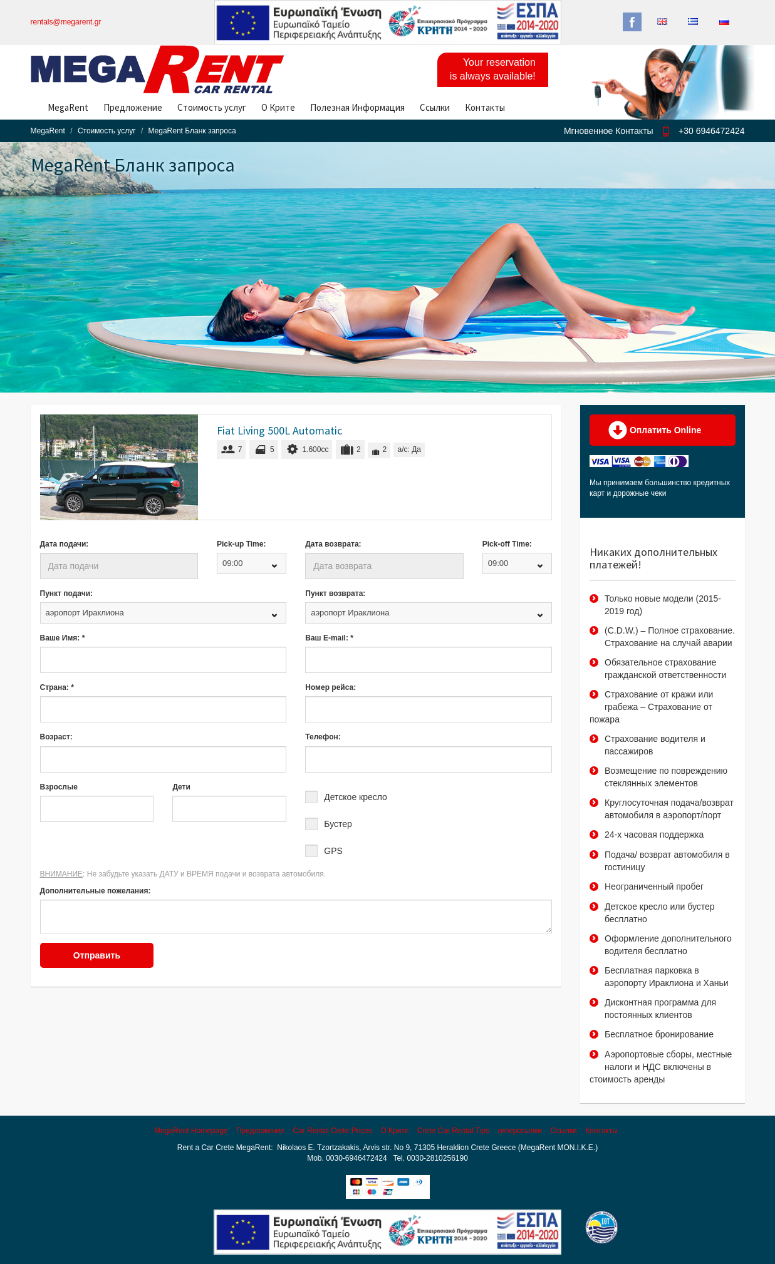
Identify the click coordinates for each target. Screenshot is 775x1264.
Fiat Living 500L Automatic (279, 430)
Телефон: (322, 736)
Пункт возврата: (335, 593)
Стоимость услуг (211, 107)
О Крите (278, 107)
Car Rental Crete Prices (332, 1130)
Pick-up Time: (241, 544)
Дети (181, 787)
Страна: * (57, 687)
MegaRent (68, 107)
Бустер (338, 824)
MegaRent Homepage (190, 1130)
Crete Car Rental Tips (453, 1130)
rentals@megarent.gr (66, 22)
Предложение (132, 107)
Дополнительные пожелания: (95, 890)
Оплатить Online (654, 430)
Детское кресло (355, 797)
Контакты (485, 107)
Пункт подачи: (66, 593)
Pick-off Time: (507, 544)
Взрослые (59, 787)
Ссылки (435, 107)
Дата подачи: (64, 544)
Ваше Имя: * (62, 638)
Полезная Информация (357, 107)
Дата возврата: (333, 544)
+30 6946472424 (712, 131)
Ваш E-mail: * (329, 638)
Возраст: (56, 736)
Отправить (96, 955)
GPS (333, 851)
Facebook (632, 22)
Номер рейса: (330, 687)
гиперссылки (520, 1130)
